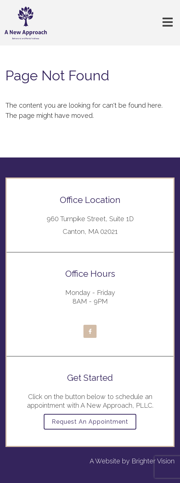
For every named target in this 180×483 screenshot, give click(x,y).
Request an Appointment (90, 421)
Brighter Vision (153, 461)
